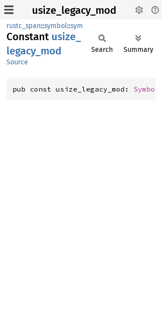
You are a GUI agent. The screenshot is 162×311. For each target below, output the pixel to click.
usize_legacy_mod (74, 10)
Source (17, 62)
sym (76, 26)
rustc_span (23, 26)
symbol (55, 26)
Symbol (146, 89)
